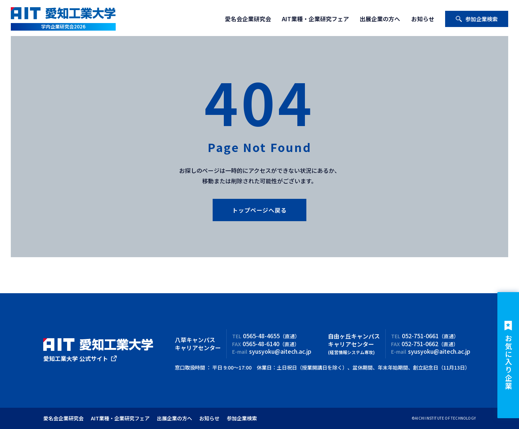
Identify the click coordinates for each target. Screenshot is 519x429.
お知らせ (422, 18)
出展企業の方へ (380, 18)
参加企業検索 (476, 19)
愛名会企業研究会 (248, 18)
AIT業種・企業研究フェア (315, 18)
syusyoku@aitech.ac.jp (280, 351)
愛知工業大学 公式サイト (75, 358)
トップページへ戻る (259, 210)
